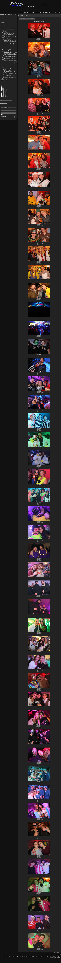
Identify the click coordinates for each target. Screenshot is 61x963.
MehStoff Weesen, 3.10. (7, 29)
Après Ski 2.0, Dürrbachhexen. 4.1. (9, 77)
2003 (3, 94)
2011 (3, 86)
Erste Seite (37, 21)
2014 (3, 83)
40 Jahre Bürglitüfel (7, 70)
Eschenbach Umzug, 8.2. (8, 53)
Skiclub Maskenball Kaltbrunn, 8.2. (10, 54)
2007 (3, 90)
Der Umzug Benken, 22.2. (8, 40)
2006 (3, 91)
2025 (3, 23)
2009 (3, 88)
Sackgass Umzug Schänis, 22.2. (10, 36)
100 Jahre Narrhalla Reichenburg (10, 46)
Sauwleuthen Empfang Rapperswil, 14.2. (7, 49)
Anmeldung (5, 105)
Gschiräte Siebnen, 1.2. (8, 62)
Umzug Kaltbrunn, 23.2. (8, 33)
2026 (3, 22)
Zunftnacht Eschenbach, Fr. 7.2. (10, 58)
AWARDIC (45, 3)
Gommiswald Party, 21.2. (8, 43)
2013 (3, 84)
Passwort (3, 111)
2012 (3, 85)
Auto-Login (3, 114)
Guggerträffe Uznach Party (9, 60)
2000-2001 (4, 96)
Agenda (4, 16)
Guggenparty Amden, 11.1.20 (9, 75)
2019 (3, 79)
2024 (3, 24)
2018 (3, 80)
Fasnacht (5, 32)
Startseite (20, 12)
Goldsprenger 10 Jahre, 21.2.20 (10, 41)
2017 (3, 81)
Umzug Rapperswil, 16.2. (8, 44)
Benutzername (4, 109)
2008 (3, 89)
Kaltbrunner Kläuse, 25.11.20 (8, 28)
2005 (3, 92)
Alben (2, 20)
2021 (3, 26)
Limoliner (20, 956)
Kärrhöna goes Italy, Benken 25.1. (10, 66)
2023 (3, 25)
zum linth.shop (45, 1)
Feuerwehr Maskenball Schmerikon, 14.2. (7, 51)
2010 (3, 87)
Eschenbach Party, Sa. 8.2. (9, 52)
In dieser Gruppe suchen (27, 18)
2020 (3, 27)
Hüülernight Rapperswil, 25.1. (9, 64)
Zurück (42, 21)
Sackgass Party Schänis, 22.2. (9, 34)
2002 (3, 95)
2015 (3, 82)
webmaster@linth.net (46, 7)
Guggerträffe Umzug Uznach (9, 61)
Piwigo (59, 952)
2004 (3, 93)
